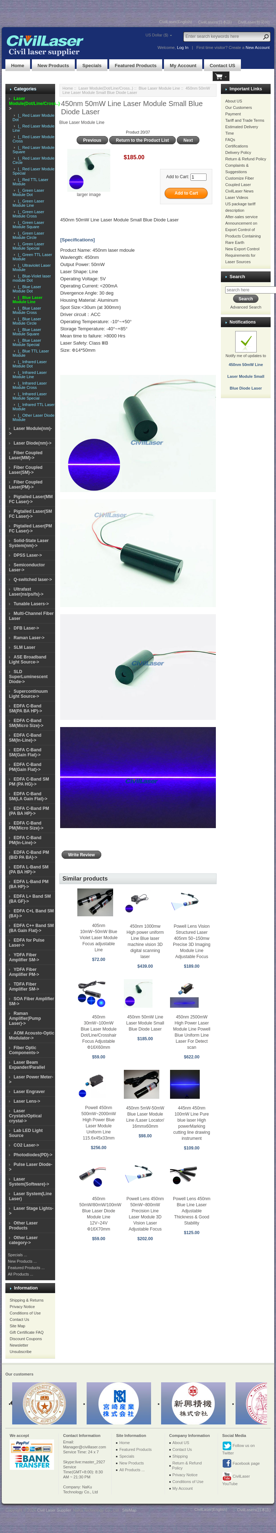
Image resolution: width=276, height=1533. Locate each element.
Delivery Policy (238, 152)
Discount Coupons (26, 1339)
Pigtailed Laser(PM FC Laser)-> (30, 528)
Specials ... (17, 1255)
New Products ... (22, 1261)
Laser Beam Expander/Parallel (27, 1065)
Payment (233, 114)
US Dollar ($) (156, 35)
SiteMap (129, 1510)
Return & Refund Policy (245, 159)
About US (233, 101)
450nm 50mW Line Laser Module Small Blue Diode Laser (145, 1023)
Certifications (236, 146)
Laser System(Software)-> (29, 1182)
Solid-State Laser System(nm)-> (29, 543)
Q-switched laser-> (33, 579)
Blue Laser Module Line (159, 88)
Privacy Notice (22, 1306)
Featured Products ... (26, 1268)
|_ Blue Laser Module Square (27, 331)
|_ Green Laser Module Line (28, 203)
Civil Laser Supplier (54, 1510)
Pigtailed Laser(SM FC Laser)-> (30, 514)
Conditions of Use (25, 1313)
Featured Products (136, 65)
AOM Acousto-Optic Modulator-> (31, 1036)
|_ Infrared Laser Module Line (30, 374)
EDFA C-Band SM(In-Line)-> (25, 738)
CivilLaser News (239, 191)
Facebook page (241, 1463)
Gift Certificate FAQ (27, 1332)
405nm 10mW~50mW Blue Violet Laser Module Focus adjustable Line (99, 937)
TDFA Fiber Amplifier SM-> (24, 987)
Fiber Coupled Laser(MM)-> (26, 455)
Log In (182, 47)
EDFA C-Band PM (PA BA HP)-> (29, 811)
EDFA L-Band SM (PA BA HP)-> (29, 870)
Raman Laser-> (29, 637)
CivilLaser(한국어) (254, 22)
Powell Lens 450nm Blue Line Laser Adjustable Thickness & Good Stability (191, 1211)
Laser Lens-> (27, 1101)
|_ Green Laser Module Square (28, 224)
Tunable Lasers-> (31, 603)
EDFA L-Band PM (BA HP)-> (29, 884)
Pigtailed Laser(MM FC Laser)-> (31, 499)
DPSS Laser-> (28, 555)
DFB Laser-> (26, 628)
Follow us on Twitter (238, 1448)
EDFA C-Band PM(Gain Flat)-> (25, 767)
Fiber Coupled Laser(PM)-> (26, 485)
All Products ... (20, 1274)
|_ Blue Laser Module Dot (27, 289)
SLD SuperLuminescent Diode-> (28, 676)
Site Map (17, 1326)
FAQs (230, 139)
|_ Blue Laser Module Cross (27, 310)
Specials (92, 65)
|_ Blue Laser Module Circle (27, 321)
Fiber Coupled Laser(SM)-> (26, 470)
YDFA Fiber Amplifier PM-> (24, 972)
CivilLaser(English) (175, 22)
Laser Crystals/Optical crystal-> (25, 1115)
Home (17, 65)
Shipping (180, 1456)
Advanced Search (245, 307)
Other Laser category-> (23, 1240)
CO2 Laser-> (26, 1145)
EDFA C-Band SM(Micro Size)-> (26, 723)
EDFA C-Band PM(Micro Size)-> (26, 826)
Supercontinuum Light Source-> (28, 694)
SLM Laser (24, 647)
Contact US (222, 65)
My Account (183, 65)
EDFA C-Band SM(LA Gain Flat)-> (28, 796)
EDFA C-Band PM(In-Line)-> (25, 840)
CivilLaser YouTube (236, 1479)
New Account (258, 47)
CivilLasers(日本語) (215, 22)
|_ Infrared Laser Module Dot (30, 364)
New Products (53, 65)
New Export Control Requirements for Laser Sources (242, 255)
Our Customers (238, 107)
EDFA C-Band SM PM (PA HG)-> (29, 782)
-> (35, 103)
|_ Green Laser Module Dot (28, 192)
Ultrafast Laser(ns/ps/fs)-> (26, 592)
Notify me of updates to (246, 364)
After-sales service (241, 217)
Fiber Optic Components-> (24, 1050)
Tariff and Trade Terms (244, 120)
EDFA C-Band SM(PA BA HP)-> (25, 708)
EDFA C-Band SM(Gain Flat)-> (25, 752)
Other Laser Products (23, 1226)
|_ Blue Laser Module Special (27, 342)
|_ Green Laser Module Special (28, 246)
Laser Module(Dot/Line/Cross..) (105, 88)
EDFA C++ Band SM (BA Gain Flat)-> (31, 928)
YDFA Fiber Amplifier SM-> (24, 957)
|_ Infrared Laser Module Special (30, 396)
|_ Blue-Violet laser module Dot (32, 278)
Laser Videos (236, 197)
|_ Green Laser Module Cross (28, 214)
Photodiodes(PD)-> (33, 1154)
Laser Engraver (29, 1091)
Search (237, 276)
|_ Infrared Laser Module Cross (30, 385)
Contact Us (19, 1319)
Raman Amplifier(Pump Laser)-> (25, 1018)
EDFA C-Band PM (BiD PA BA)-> (29, 855)
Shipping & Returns (27, 1300)
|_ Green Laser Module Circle (28, 235)
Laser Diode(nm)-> (33, 443)
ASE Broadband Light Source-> (27, 660)
